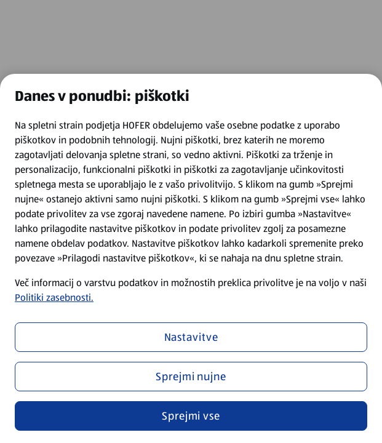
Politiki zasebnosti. (54, 297)
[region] (191, 258)
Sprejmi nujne (191, 377)
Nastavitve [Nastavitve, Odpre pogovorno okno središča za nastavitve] (191, 337)
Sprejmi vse (191, 416)
